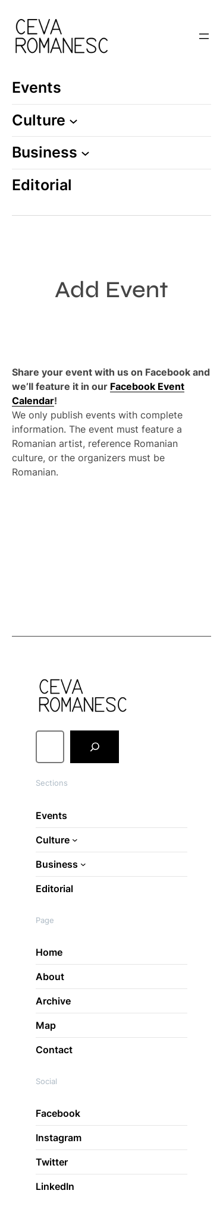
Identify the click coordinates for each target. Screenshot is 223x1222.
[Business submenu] (85, 153)
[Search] (94, 747)
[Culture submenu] (73, 120)
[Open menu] (204, 36)
